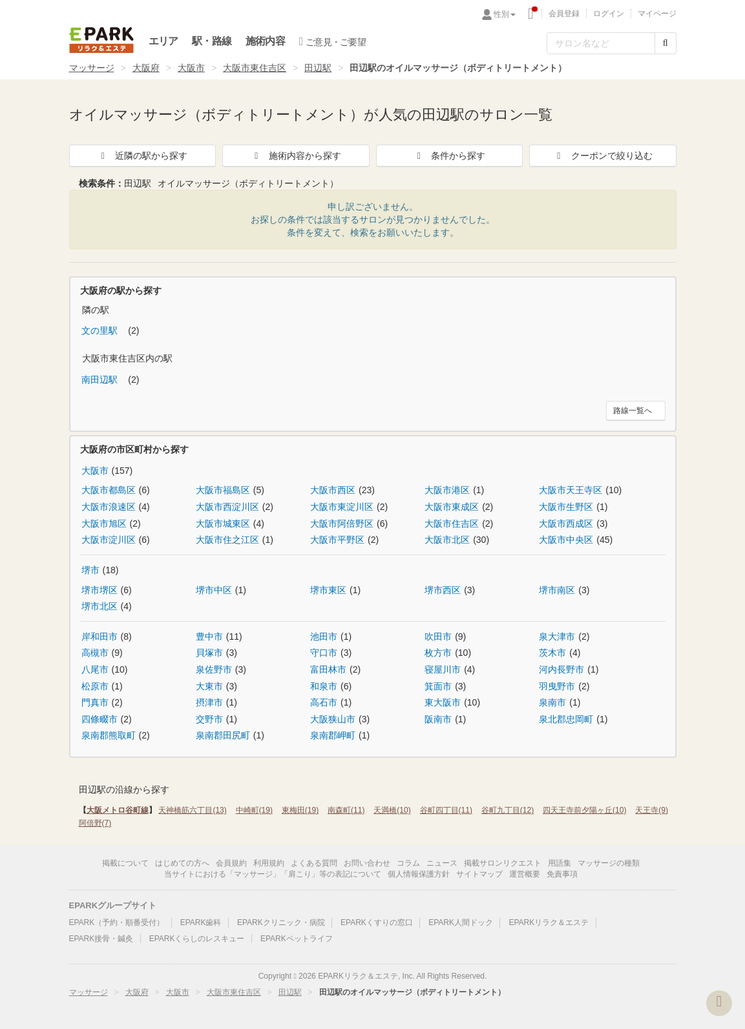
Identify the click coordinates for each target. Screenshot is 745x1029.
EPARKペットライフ (296, 938)
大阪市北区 (447, 540)
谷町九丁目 (507, 810)
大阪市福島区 (223, 490)
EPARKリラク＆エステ (101, 40)
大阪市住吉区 (452, 523)
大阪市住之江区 (227, 540)
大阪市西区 (332, 490)
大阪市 (191, 68)
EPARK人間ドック (460, 922)
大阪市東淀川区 (341, 507)
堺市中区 (214, 590)
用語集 (559, 863)
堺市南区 (557, 590)
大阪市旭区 (104, 523)
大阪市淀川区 (108, 540)
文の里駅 (100, 330)
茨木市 (552, 652)
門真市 (95, 702)
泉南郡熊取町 (108, 735)
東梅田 (300, 810)
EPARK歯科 (201, 922)
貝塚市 (209, 652)
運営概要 (524, 874)
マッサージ (91, 68)
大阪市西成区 (566, 523)
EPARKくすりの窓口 (377, 922)
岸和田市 (99, 636)
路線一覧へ (632, 410)
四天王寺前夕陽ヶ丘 (584, 810)
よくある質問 (314, 863)
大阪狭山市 (332, 719)
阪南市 (438, 719)
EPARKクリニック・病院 (281, 922)
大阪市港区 (447, 490)
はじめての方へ (182, 863)
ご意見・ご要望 (332, 41)
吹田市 (438, 636)
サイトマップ (479, 874)
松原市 (95, 686)
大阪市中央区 (566, 540)
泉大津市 (557, 636)
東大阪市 (443, 702)
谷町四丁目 (446, 810)
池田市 (323, 636)
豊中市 (209, 636)
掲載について (125, 863)
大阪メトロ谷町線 (118, 810)
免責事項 (562, 874)
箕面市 (438, 686)
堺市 (90, 570)
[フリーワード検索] (601, 43)
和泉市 (323, 686)
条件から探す (449, 155)
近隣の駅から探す (142, 155)
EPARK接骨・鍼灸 (101, 938)
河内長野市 (561, 669)
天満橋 (391, 810)
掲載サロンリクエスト (502, 863)
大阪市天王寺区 (570, 490)
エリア (163, 41)
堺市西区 (443, 590)
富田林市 (328, 669)
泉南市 (552, 702)
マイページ (657, 13)
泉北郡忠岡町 (566, 719)
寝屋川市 (443, 669)
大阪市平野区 (337, 540)
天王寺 (651, 810)
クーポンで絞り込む (603, 155)
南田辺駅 (100, 379)
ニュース (441, 863)
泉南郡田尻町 (223, 735)
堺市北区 (99, 606)
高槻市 (95, 652)
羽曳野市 (557, 686)
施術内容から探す (296, 155)
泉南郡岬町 (332, 735)
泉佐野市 (214, 669)
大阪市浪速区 (108, 507)
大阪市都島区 (108, 490)
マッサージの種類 (609, 863)
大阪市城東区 (223, 523)
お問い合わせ (367, 863)
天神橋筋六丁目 (192, 810)
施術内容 (265, 41)
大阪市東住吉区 (254, 68)
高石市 (323, 702)
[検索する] (665, 43)
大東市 (209, 686)
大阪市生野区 (566, 507)
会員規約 (231, 863)
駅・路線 (211, 41)
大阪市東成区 (452, 507)
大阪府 (146, 68)
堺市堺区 (99, 590)
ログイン (608, 13)
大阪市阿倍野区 (341, 523)
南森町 (346, 810)
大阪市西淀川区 (227, 507)
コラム (408, 863)
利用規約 (268, 863)
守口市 (323, 652)
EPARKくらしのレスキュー (197, 938)
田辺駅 (317, 68)
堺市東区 (328, 590)
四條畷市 (99, 719)
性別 (505, 14)
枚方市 (438, 652)
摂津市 (209, 702)
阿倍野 (95, 823)
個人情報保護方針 (419, 874)
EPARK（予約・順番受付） (117, 922)
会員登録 (564, 13)
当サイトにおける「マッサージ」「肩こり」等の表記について (272, 874)
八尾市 (95, 669)
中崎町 (254, 810)
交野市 (209, 719)
